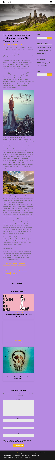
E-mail (18, 425)
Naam (18, 418)
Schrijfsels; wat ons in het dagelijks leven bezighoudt (17, 457)
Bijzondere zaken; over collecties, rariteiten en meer (26, 455)
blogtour (15, 263)
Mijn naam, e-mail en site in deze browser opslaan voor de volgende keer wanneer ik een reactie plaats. (18, 441)
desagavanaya (21, 266)
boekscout (14, 266)
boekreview (6, 266)
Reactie (18, 399)
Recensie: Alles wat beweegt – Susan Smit (18, 342)
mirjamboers (7, 273)
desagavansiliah (7, 270)
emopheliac (7, 44)
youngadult (14, 273)
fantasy (15, 270)
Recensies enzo (7, 263)
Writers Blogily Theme (41, 453)
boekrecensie (22, 263)
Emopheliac (7, 2)
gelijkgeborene (22, 270)
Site (18, 433)
